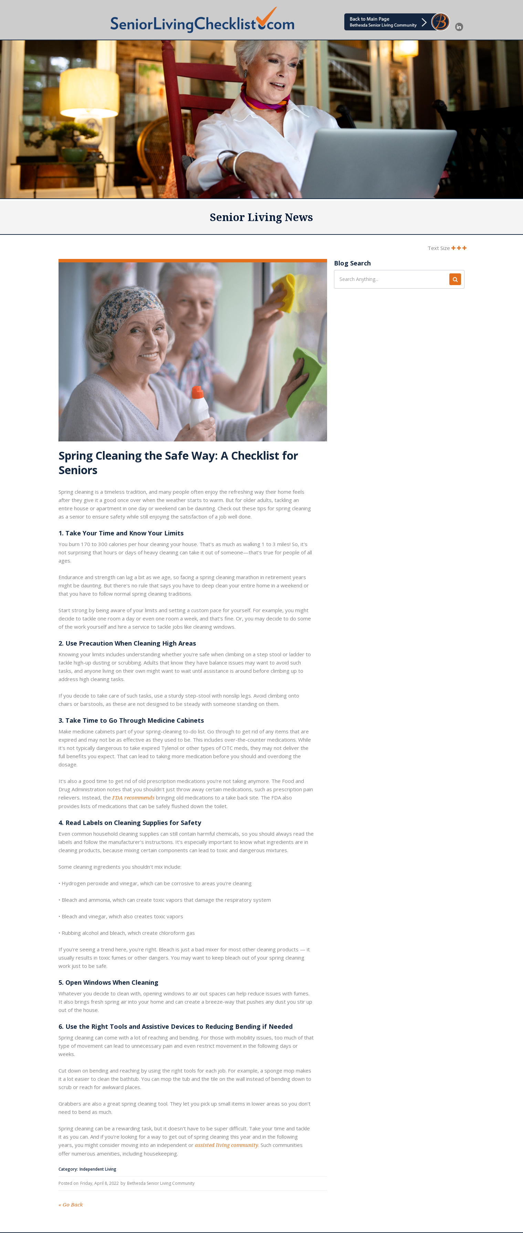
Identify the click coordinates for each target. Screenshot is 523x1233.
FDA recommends (133, 798)
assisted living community (226, 1145)
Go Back (71, 1205)
